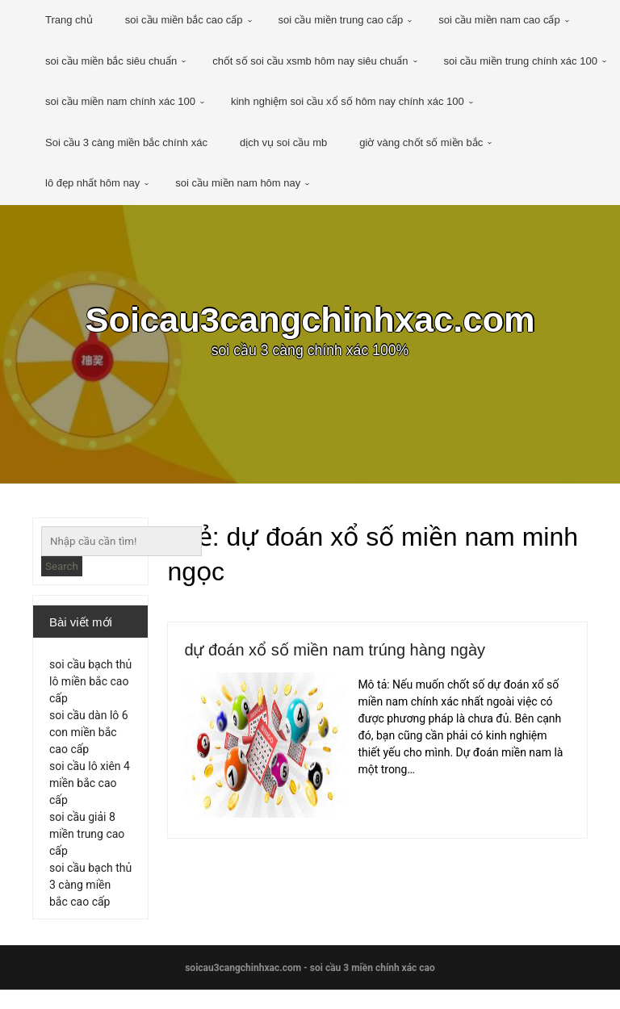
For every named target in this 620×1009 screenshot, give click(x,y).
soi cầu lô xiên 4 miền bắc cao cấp (89, 792)
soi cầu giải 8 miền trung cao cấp (86, 843)
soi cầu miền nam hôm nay (237, 183)
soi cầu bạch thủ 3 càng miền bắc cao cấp (90, 894)
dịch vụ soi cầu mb (283, 142)
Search (61, 566)
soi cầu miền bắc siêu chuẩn (111, 61)
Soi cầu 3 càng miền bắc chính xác (126, 142)
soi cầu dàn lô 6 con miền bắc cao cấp (88, 741)
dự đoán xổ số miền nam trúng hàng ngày (365, 653)
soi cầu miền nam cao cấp (498, 20)
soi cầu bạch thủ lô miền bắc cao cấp (90, 691)
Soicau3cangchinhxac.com (310, 323)
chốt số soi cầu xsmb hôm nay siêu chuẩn (310, 61)
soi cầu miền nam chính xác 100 (120, 101)
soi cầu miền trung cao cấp (341, 20)
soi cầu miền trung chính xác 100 (520, 61)
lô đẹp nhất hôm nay (92, 183)
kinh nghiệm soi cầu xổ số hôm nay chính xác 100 (347, 101)
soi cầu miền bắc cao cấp (184, 20)
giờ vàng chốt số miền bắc (421, 142)
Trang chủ (69, 20)
